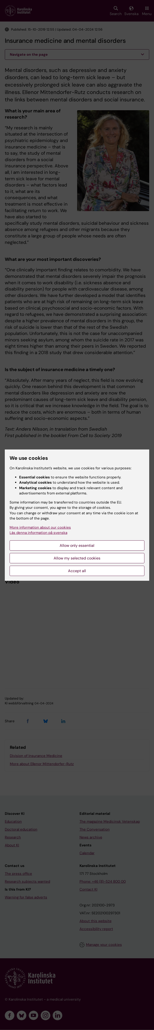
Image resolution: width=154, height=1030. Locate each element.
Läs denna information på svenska (38, 532)
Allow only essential (77, 545)
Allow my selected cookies (77, 558)
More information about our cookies (40, 527)
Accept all (77, 570)
